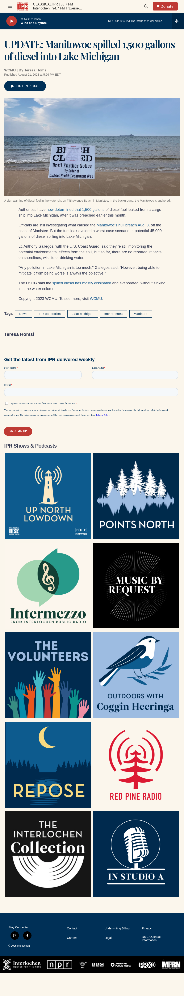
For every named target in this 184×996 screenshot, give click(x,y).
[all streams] (178, 21)
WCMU (96, 299)
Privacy (147, 928)
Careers (72, 937)
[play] (11, 21)
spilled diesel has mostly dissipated (81, 283)
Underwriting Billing (117, 928)
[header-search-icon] (146, 6)
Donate (166, 6)
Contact (72, 928)
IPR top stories (49, 313)
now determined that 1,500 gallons (75, 210)
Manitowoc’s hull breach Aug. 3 (123, 225)
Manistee (140, 313)
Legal (108, 937)
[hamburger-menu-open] (10, 6)
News (23, 313)
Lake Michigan (82, 313)
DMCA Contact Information (152, 938)
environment (113, 313)
